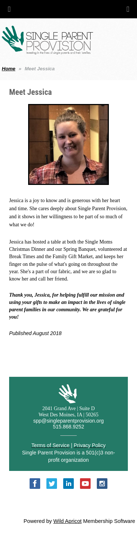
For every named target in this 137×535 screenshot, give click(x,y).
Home (8, 68)
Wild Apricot (67, 521)
